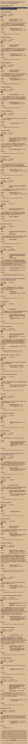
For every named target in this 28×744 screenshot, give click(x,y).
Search (2, 9)
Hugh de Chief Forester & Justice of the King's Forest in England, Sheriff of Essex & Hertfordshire (18, 443)
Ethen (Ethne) (11, 214)
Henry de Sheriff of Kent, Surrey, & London (18, 469)
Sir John (20, 49)
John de (14, 293)
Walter (9, 289)
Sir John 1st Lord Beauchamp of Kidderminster (17, 618)
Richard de (14, 603)
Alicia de (13, 527)
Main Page (3, 7)
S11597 (5, 727)
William (8, 190)
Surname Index (8, 7)
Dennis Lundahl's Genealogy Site (10, 9)
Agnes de (15, 463)
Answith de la (13, 71)
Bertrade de (14, 140)
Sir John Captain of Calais (11, 638)
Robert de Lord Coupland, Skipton (16, 166)
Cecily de (19, 165)
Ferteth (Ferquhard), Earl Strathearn (17, 231)
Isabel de (21, 25)
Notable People (24, 7)
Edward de (5, 464)
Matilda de (18, 529)
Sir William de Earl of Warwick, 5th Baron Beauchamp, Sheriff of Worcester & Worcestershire (17, 686)
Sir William (15, 29)
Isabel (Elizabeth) (8, 263)
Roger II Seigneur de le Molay (17, 385)
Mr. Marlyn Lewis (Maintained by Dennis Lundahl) (14, 740)
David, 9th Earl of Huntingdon (16, 208)
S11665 (5, 34)
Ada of (18, 236)
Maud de (19, 260)
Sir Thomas (14, 70)
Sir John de (11, 25)
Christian (13, 20)
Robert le (5, 583)
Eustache (11, 605)
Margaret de (15, 422)
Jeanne (13, 366)
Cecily (12, 257)
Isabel (14, 405)
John (15, 716)
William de (19, 143)
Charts (19, 7)
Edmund (13, 19)
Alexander (14, 526)
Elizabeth (19, 24)
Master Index (14, 7)
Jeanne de (16, 365)
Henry (5, 716)
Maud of (13, 336)
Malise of (5, 213)
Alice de (14, 170)
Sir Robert (13, 634)
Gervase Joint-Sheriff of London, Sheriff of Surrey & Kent (13, 488)
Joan (13, 587)
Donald (5, 402)
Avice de (15, 556)
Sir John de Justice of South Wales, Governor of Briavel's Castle (17, 255)
